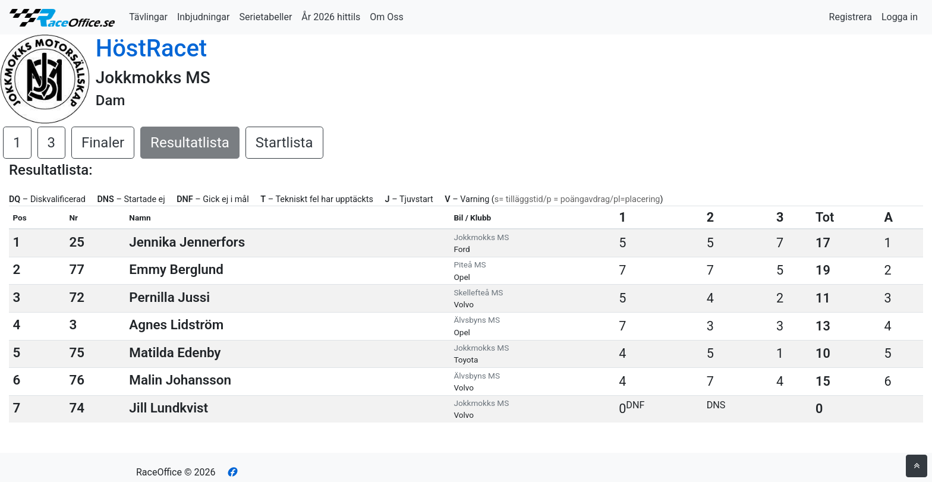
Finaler (102, 142)
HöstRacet (151, 48)
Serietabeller (265, 17)
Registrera (850, 17)
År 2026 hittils (330, 17)
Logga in (899, 17)
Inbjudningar (203, 17)
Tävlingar (148, 17)
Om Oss (387, 17)
